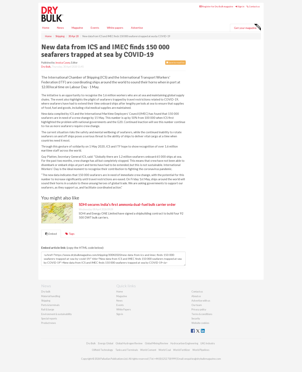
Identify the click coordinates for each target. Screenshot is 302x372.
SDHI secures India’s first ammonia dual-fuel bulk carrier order (127, 204)
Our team (196, 305)
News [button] (60, 27)
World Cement (148, 349)
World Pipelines (200, 349)
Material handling (50, 296)
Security (195, 318)
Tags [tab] (70, 233)
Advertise (137, 27)
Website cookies (200, 322)
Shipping (45, 300)
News (119, 300)
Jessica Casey (62, 62)
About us (196, 296)
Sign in (240, 6)
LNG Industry (207, 343)
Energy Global (105, 343)
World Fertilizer (181, 349)
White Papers (123, 309)
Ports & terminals (50, 305)
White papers (115, 27)
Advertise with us (200, 300)
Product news (48, 322)
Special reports (49, 318)
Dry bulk (45, 291)
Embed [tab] (51, 233)
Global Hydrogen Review (129, 343)
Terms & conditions (201, 314)
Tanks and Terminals (126, 349)
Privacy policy (198, 309)
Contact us (253, 6)
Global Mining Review (156, 343)
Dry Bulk (46, 66)
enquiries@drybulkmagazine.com (202, 358)
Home (45, 27)
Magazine (77, 27)
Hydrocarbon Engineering (184, 343)
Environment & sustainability (56, 314)
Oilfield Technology (102, 349)
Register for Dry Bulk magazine (216, 6)
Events (95, 27)
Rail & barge (47, 309)
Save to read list (175, 62)
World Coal (165, 349)
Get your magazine (247, 27)
